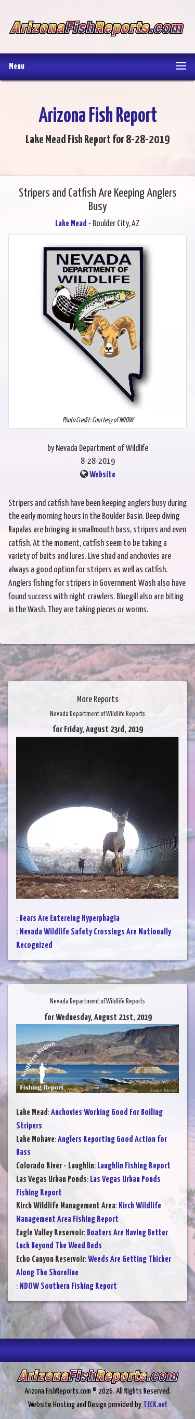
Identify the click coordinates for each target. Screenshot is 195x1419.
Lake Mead (71, 223)
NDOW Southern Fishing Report (68, 1286)
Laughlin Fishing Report (134, 1166)
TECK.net (155, 1405)
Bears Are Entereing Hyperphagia (69, 918)
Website (102, 475)
